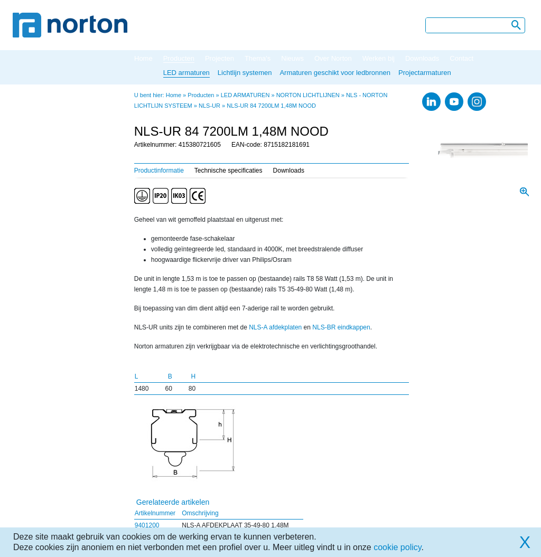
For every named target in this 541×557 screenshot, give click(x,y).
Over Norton (333, 58)
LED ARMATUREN (245, 95)
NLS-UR (209, 105)
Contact (461, 58)
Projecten (219, 58)
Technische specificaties (228, 170)
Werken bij (378, 58)
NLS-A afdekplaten (275, 327)
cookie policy (397, 547)
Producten (178, 58)
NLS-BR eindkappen (341, 327)
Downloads (422, 58)
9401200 (147, 525)
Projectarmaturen (424, 73)
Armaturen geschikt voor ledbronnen (334, 73)
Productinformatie (159, 170)
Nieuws (292, 58)
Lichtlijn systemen (245, 73)
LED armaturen (186, 73)
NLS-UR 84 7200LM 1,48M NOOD (271, 105)
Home (143, 58)
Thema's (257, 58)
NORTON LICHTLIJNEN (308, 95)
